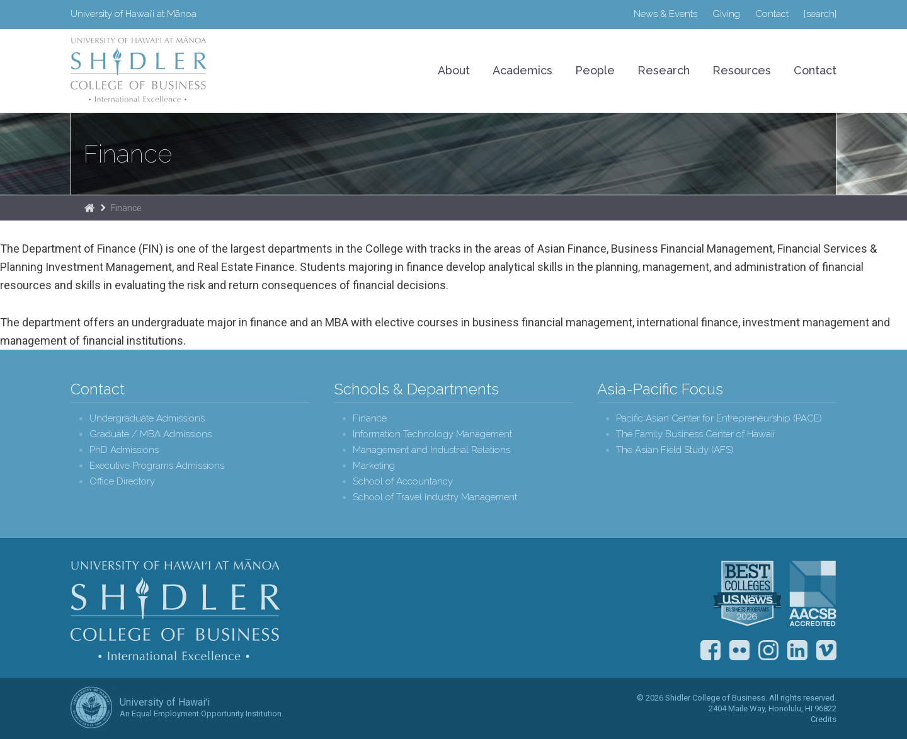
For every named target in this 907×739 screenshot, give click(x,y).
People (595, 70)
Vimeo (826, 650)
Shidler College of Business (175, 609)
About (454, 70)
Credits (823, 719)
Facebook (710, 650)
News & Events (665, 14)
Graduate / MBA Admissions (150, 434)
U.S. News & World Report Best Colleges (747, 593)
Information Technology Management (432, 434)
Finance (127, 154)
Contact (772, 14)
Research (663, 70)
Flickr (739, 650)
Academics (522, 70)
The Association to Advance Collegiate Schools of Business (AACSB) (812, 593)
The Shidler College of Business (89, 208)
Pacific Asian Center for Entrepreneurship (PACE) (719, 418)
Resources (741, 70)
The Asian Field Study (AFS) (675, 450)
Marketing (374, 466)
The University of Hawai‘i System (91, 707)
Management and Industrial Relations (431, 450)
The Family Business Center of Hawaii (695, 434)
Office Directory (122, 481)
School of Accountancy (403, 481)
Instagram (768, 650)
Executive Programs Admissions (156, 466)
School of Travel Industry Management (435, 497)
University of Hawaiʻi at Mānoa (134, 14)
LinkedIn (797, 650)
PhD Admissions (124, 450)
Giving (726, 14)
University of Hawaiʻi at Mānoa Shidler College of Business (139, 69)
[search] (820, 14)
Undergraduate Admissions (147, 418)
